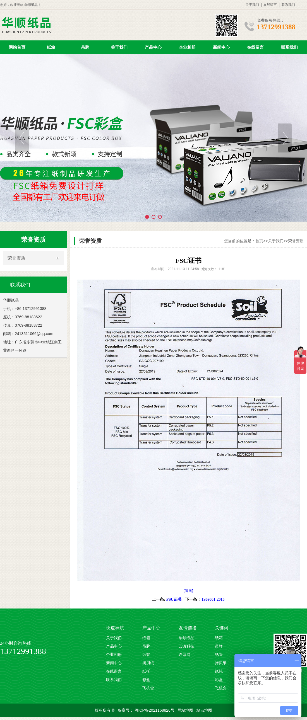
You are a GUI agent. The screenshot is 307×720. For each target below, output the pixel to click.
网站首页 (17, 47)
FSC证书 (173, 599)
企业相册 (187, 47)
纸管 (146, 655)
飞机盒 (148, 688)
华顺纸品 (186, 638)
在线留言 (270, 5)
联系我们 (288, 5)
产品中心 (153, 47)
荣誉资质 (16, 258)
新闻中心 (221, 47)
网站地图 (186, 710)
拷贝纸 (148, 663)
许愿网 (184, 655)
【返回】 (188, 591)
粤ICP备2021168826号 (155, 710)
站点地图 (204, 710)
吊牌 (85, 47)
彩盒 (146, 680)
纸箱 (51, 47)
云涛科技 (186, 646)
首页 (259, 241)
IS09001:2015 (213, 599)
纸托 (146, 671)
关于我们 (252, 5)
